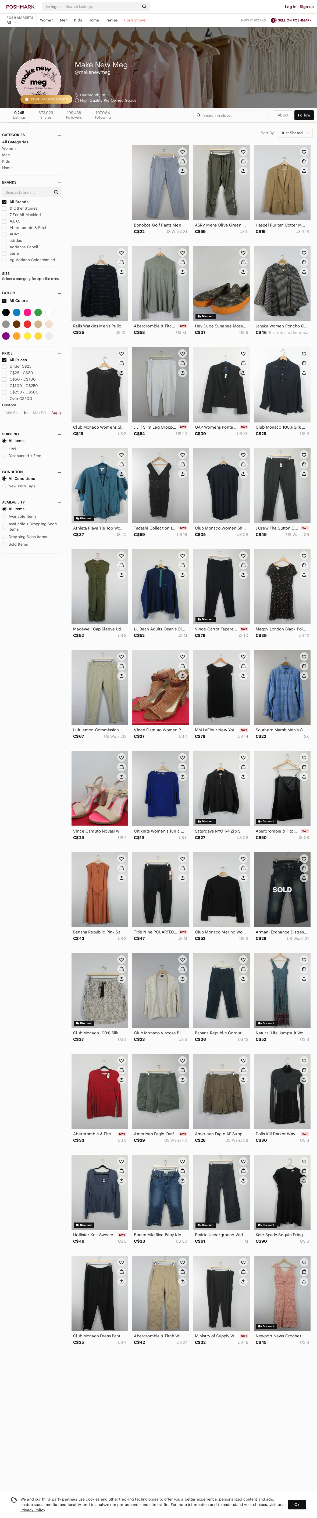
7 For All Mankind (21, 214)
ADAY (10, 234)
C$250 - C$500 (20, 392)
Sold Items (15, 544)
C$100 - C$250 (20, 385)
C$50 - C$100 (19, 379)
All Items (13, 440)
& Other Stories (19, 208)
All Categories (15, 142)
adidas (12, 240)
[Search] (102, 6)
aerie (10, 253)
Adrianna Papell (20, 247)
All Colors (15, 300)
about (283, 115)
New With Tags (18, 486)
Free (9, 448)
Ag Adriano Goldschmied (28, 259)
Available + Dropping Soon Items (29, 526)
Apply (56, 412)
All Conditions (18, 478)
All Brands (15, 201)
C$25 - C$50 (17, 372)
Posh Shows (135, 20)
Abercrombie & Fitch (24, 227)
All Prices (14, 359)
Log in (291, 6)
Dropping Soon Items (24, 536)
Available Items (19, 516)
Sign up (307, 6)
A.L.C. (11, 221)
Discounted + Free (21, 455)
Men (63, 20)
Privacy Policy (32, 1510)
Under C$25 (16, 366)
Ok (297, 1504)
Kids (78, 20)
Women (47, 20)
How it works (253, 20)
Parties (111, 20)
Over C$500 (17, 398)
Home (93, 20)
